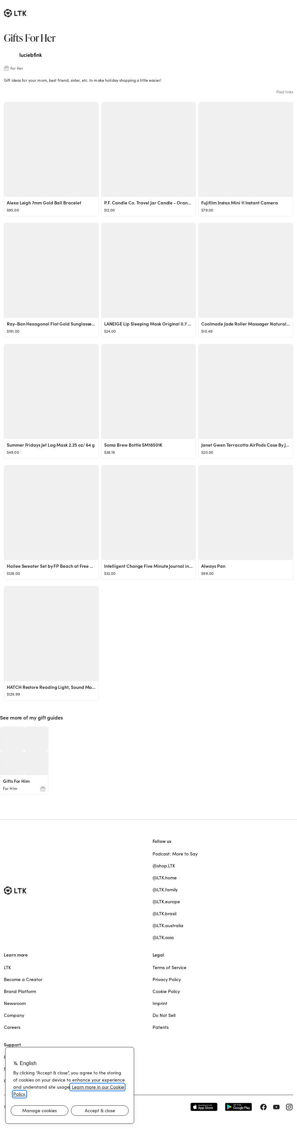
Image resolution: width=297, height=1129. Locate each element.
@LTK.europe (166, 902)
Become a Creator (23, 979)
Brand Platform (20, 991)
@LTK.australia (168, 925)
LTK (7, 967)
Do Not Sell (164, 1015)
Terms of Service (169, 967)
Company (14, 1015)
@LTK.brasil (164, 914)
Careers (12, 1027)
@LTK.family (165, 890)
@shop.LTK (164, 866)
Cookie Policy (166, 991)
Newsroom (15, 1003)
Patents (161, 1027)
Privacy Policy (167, 979)
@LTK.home (165, 878)
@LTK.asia (163, 937)
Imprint (160, 1003)
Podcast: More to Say (175, 854)
